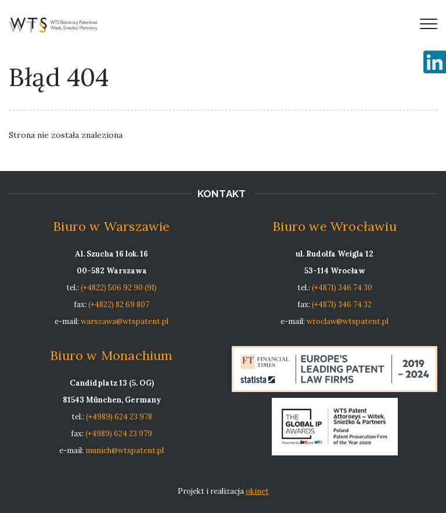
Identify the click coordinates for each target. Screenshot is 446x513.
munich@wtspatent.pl (124, 450)
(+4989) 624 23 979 (118, 434)
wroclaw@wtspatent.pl (348, 321)
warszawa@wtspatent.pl (124, 321)
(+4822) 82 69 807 (118, 304)
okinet (257, 491)
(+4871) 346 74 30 (342, 288)
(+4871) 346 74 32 (342, 304)
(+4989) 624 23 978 (119, 417)
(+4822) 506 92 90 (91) (119, 288)
